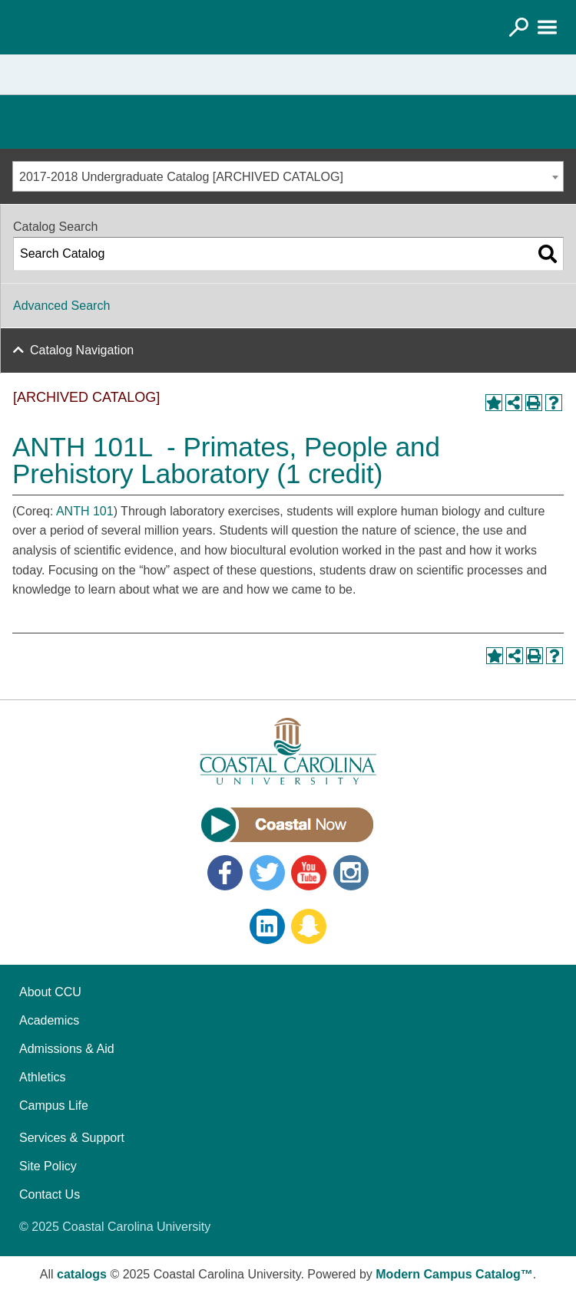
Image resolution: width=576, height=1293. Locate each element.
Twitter (267, 872)
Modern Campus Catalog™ (454, 1274)
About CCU (50, 992)
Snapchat (308, 926)
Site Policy (48, 1166)
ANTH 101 (85, 511)
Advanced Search (61, 305)
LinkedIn (267, 926)
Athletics (42, 1077)
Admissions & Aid (66, 1048)
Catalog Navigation (82, 350)
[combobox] (288, 176)
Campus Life (53, 1105)
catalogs (82, 1274)
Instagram (351, 872)
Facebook (225, 872)
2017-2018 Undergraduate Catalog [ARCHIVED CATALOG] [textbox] (181, 176)
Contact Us (49, 1194)
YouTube (308, 872)
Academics (49, 1020)
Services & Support (71, 1137)
